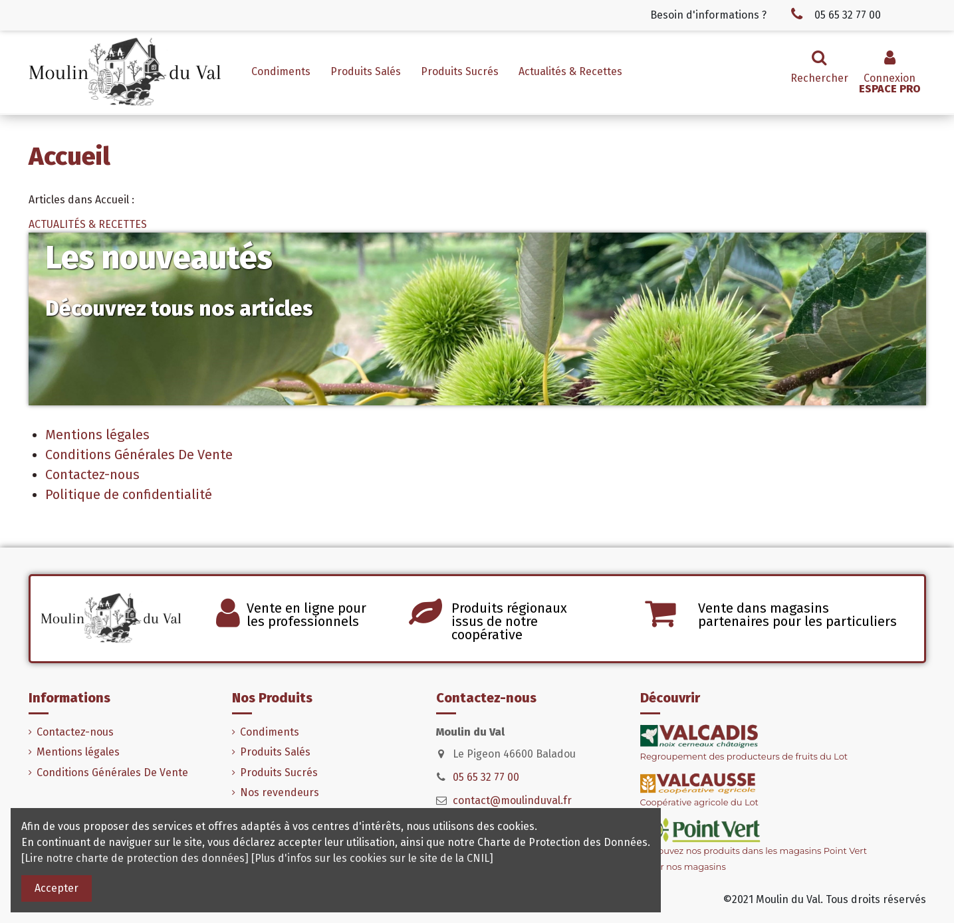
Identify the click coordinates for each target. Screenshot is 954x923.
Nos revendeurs (279, 792)
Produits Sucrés (279, 772)
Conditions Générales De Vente (139, 454)
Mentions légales (97, 435)
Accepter (56, 888)
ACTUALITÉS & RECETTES (88, 224)
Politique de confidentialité (128, 494)
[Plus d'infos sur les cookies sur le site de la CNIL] (372, 858)
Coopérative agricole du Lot (699, 802)
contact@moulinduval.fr (512, 800)
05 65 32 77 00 (486, 777)
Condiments (269, 732)
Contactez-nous (92, 474)
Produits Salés (275, 752)
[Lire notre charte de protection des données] (135, 858)
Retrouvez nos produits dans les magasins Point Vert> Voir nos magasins (754, 848)
